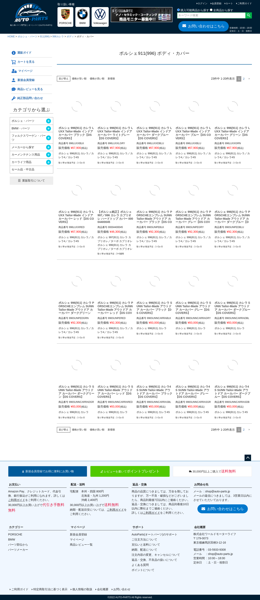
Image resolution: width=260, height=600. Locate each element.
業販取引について (33, 180)
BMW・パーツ (21, 128)
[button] (249, 79)
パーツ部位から (18, 544)
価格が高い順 (97, 78)
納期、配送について (144, 549)
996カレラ (58, 36)
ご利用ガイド (244, 3)
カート (229, 3)
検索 (248, 15)
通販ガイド (21, 53)
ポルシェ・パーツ (27, 36)
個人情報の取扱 (82, 589)
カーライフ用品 (21, 162)
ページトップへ (248, 458)
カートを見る (23, 62)
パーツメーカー (18, 549)
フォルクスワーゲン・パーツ (29, 137)
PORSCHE (15, 534)
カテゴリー (16, 527)
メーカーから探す (23, 147)
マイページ (21, 71)
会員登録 (216, 3)
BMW (11, 539)
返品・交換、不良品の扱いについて (154, 559)
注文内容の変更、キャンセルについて (156, 554)
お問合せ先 (201, 484)
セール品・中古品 (23, 169)
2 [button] (244, 78)
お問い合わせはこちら (203, 26)
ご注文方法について (144, 539)
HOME (11, 36)
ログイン (202, 3)
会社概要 (200, 527)
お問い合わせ (121, 589)
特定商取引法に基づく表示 (50, 589)
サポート (138, 527)
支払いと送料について (146, 544)
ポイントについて (143, 570)
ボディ (70, 36)
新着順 (111, 78)
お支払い (14, 484)
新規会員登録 (23, 80)
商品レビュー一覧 (81, 544)
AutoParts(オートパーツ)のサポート (154, 534)
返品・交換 (139, 484)
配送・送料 (78, 484)
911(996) (45, 36)
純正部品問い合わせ (27, 98)
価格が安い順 (79, 78)
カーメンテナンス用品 (26, 154)
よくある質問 (140, 564)
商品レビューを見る (27, 89)
